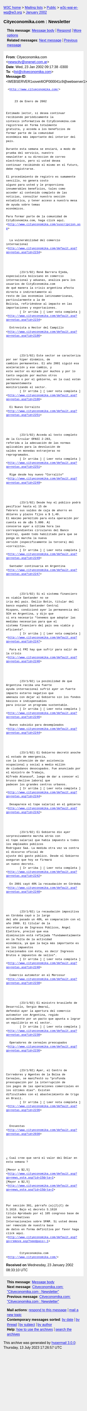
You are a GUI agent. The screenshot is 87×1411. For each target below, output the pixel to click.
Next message (50, 40)
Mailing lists (34, 7)
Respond (64, 30)
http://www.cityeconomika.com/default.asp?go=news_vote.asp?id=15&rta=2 (41, 1188)
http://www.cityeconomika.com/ (34, 90)
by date (67, 1319)
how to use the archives (34, 1329)
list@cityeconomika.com (32, 72)
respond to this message (47, 1310)
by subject (27, 1324)
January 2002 (36, 12)
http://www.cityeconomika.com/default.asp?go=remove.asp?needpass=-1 (41, 1239)
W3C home (12, 7)
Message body (43, 30)
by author (45, 1324)
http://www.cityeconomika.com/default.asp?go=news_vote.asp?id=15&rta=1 (41, 1176)
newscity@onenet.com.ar (27, 62)
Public (51, 7)
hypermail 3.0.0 (63, 1343)
